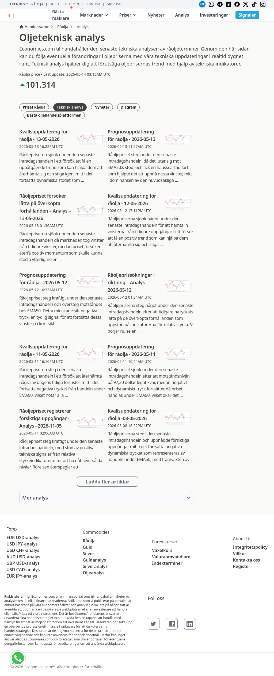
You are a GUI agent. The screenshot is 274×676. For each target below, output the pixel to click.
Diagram (128, 107)
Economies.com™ (39, 666)
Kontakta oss (246, 560)
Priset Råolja (34, 107)
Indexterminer (167, 563)
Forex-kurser (164, 542)
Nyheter (156, 15)
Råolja (37, 4)
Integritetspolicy (250, 547)
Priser (128, 15)
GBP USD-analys (23, 563)
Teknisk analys (70, 107)
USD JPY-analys (21, 544)
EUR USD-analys (22, 537)
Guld (54, 4)
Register (241, 566)
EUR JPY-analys (21, 576)
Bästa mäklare (62, 13)
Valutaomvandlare (171, 557)
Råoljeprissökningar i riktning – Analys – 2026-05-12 (131, 282)
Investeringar (214, 15)
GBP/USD (114, 4)
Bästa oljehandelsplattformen (54, 115)
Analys (182, 15)
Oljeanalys (93, 573)
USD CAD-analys (23, 570)
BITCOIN (72, 4)
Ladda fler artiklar (107, 481)
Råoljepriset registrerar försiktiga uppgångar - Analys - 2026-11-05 (45, 418)
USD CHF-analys (22, 550)
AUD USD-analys (23, 557)
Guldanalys (94, 560)
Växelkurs (162, 550)
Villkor (239, 553)
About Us (242, 538)
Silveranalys (95, 566)
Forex (11, 529)
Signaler (247, 15)
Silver (88, 553)
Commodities (96, 532)
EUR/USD (92, 4)
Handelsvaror (34, 26)
